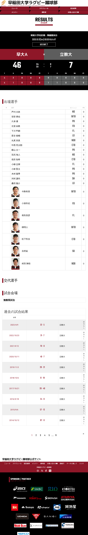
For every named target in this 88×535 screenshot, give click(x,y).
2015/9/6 (14, 410)
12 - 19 (42, 378)
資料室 (44, 12)
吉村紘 (25, 251)
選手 (12, 108)
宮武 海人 (15, 155)
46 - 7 (42, 356)
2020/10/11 (14, 357)
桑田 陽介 (15, 183)
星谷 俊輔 (15, 135)
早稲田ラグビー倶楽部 (44, 467)
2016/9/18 (14, 399)
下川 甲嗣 (15, 131)
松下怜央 (26, 239)
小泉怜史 (26, 203)
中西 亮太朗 (16, 145)
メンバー (15, 12)
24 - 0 (42, 399)
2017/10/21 (14, 388)
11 (55, 435)
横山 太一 (15, 150)
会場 (14, 317)
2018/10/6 (14, 378)
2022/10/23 (14, 335)
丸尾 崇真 (15, 140)
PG (84, 108)
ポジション (73, 108)
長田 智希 (15, 159)
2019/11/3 (14, 367)
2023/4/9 (14, 325)
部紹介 (62, 463)
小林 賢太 (15, 169)
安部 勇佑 (15, 116)
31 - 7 (42, 335)
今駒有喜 (26, 191)
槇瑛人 (25, 227)
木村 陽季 (15, 174)
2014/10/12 (14, 420)
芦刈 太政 (15, 112)
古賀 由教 (15, 126)
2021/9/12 (14, 346)
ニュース (15, 8)
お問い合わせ (73, 12)
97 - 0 (42, 420)
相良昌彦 (26, 215)
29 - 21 (42, 367)
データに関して (72, 463)
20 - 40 (42, 388)
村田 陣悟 (26, 263)
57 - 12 (42, 409)
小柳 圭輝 (15, 164)
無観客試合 (52, 35)
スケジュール (43, 8)
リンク (81, 463)
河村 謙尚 (15, 178)
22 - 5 (42, 325)
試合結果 (73, 8)
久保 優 (14, 121)
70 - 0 (42, 346)
